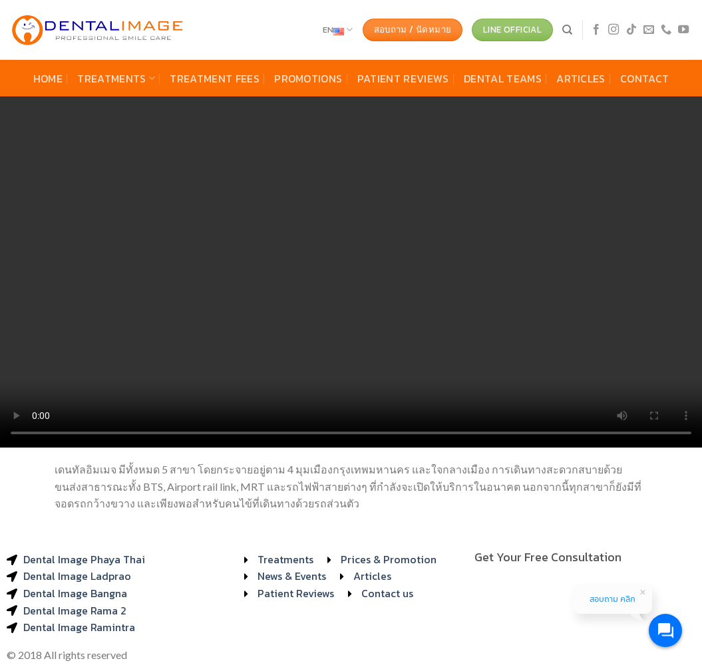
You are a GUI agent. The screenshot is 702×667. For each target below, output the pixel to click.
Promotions (308, 78)
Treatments (116, 78)
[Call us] (666, 30)
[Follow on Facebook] (596, 30)
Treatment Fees (214, 78)
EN (338, 30)
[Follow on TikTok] (631, 30)
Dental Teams (503, 78)
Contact (644, 78)
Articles (581, 78)
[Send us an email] (648, 30)
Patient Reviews (403, 78)
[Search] (567, 30)
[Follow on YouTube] (683, 30)
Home (48, 78)
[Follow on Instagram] (613, 30)
